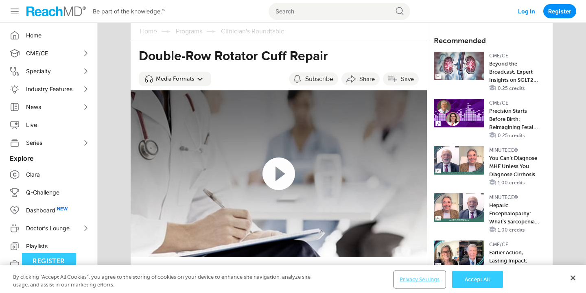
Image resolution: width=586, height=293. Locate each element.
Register (559, 11)
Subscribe (319, 79)
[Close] (573, 279)
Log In (526, 11)
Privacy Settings (420, 281)
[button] (175, 79)
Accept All (477, 281)
